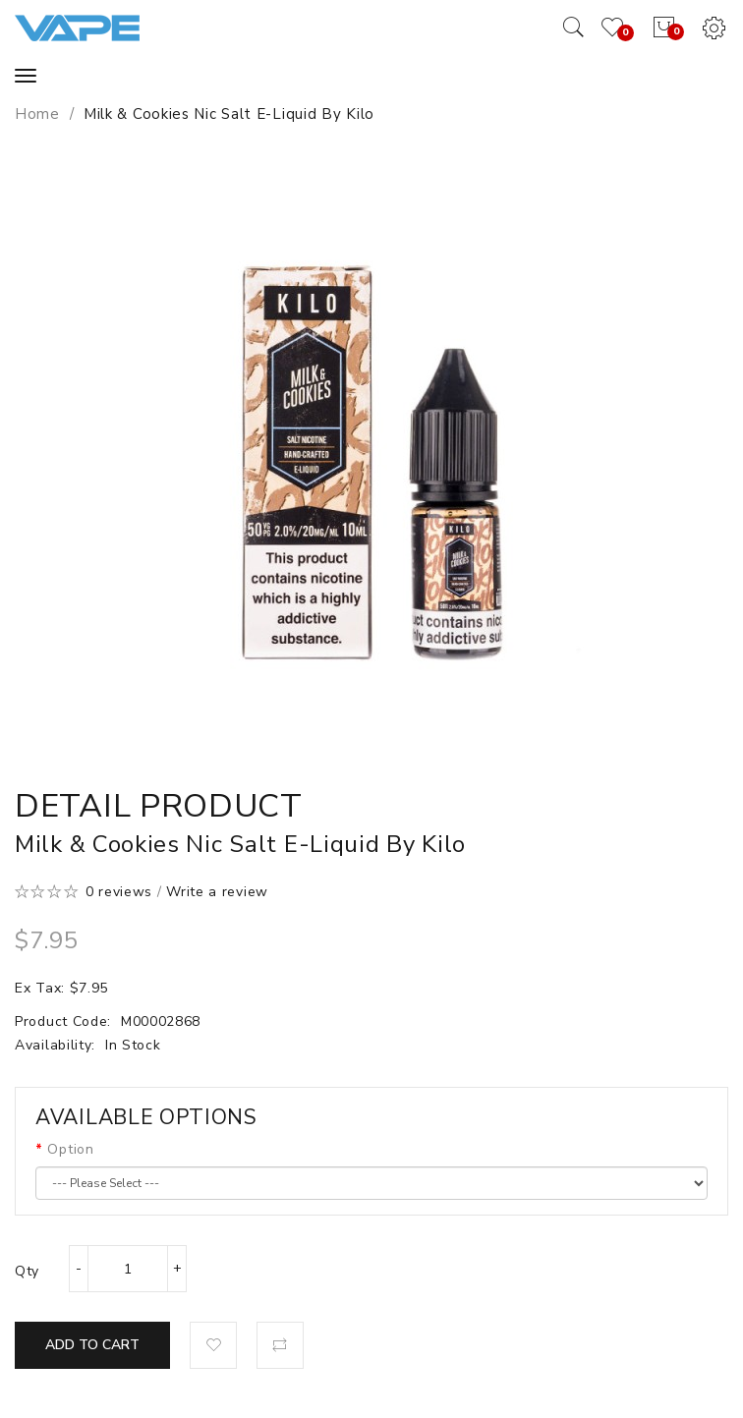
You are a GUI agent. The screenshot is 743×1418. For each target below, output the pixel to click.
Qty (27, 1271)
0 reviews (119, 891)
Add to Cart (92, 1344)
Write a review (217, 891)
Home (37, 114)
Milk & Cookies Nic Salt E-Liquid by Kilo (229, 114)
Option (70, 1149)
